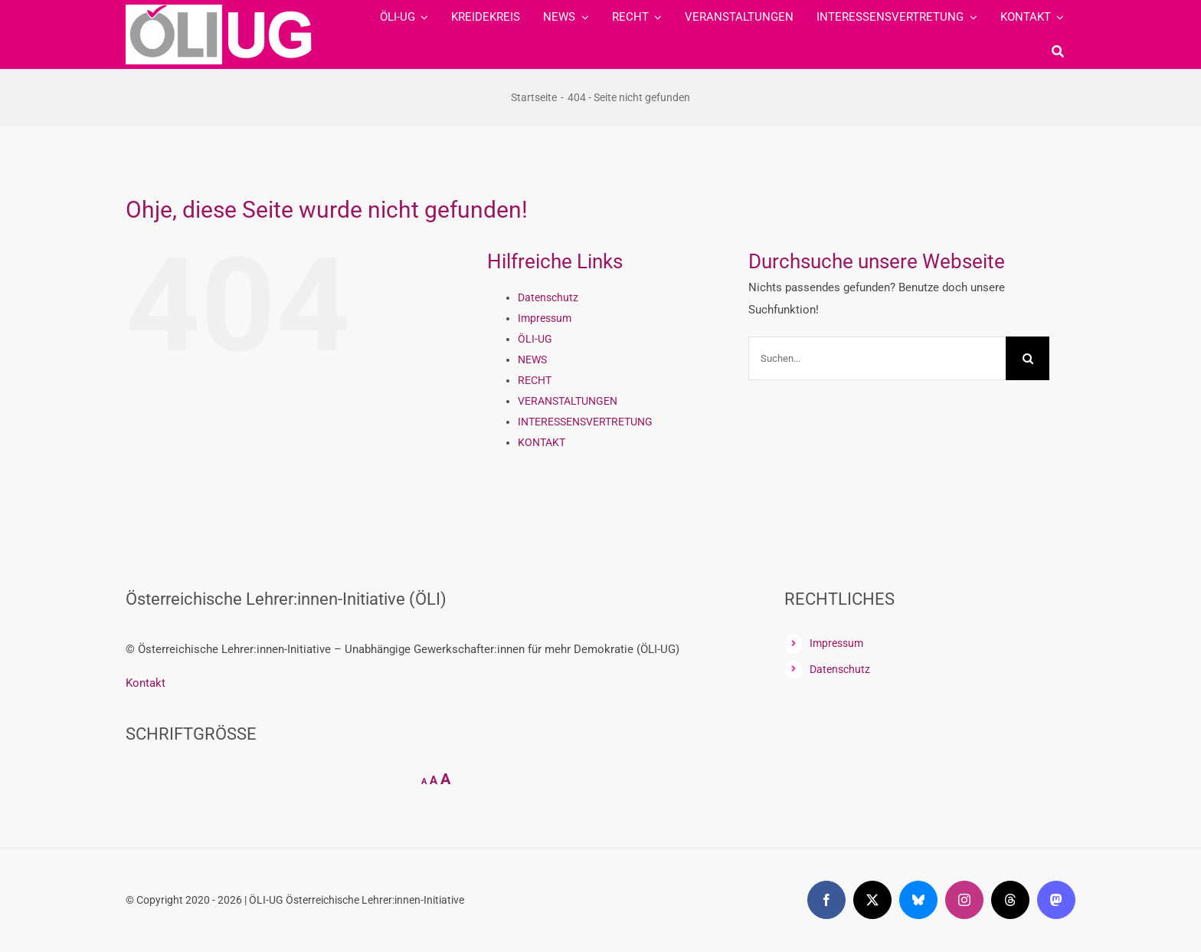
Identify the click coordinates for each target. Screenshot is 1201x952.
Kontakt (145, 683)
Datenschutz (548, 297)
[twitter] (872, 900)
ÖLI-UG (535, 339)
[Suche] (1057, 51)
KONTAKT (541, 442)
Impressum (544, 318)
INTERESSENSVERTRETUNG (585, 421)
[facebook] (826, 900)
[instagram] (964, 900)
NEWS (532, 359)
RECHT (534, 380)
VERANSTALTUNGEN (567, 401)
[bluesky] (918, 900)
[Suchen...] (877, 358)
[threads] (1010, 900)
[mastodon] (1056, 900)
